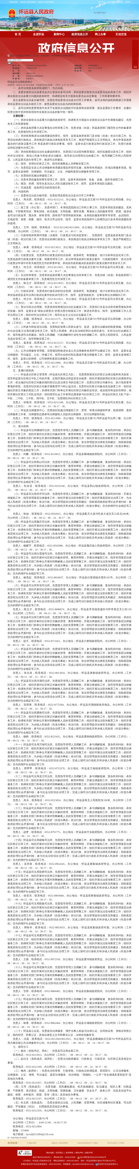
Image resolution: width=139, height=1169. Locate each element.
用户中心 (101, 2)
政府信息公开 (80, 34)
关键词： (16, 79)
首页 (13, 56)
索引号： (16, 66)
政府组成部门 (69, 56)
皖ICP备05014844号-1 (42, 1157)
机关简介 (46, 56)
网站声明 (79, 1153)
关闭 (135, 67)
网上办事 (100, 34)
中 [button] (65, 85)
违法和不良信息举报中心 (106, 1164)
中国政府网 (13, 2)
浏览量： (50, 85)
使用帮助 (69, 1153)
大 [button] (63, 85)
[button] (119, 2)
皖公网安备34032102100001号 (91, 1157)
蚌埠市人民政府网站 (46, 2)
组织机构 (56, 56)
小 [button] (67, 85)
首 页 (18, 34)
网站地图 (50, 1153)
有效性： (78, 71)
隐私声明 (89, 1153)
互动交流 (121, 34)
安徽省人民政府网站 (28, 2)
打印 (72, 85)
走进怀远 (38, 34)
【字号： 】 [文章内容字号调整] (62, 85)
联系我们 (60, 1153)
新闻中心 (59, 34)
